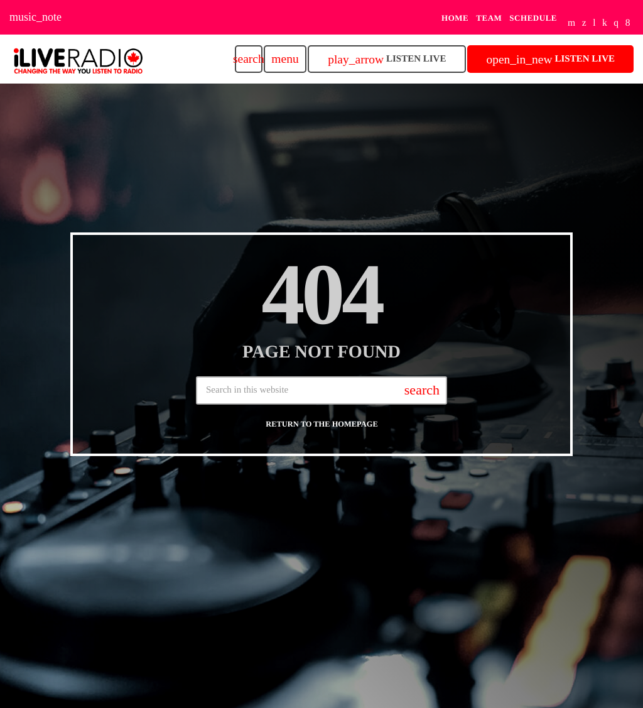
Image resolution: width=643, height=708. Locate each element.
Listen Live (550, 59)
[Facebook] (627, 23)
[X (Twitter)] (584, 23)
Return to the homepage (321, 424)
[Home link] (78, 59)
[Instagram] (616, 23)
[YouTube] (572, 23)
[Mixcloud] (604, 23)
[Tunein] (594, 23)
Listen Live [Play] (387, 59)
